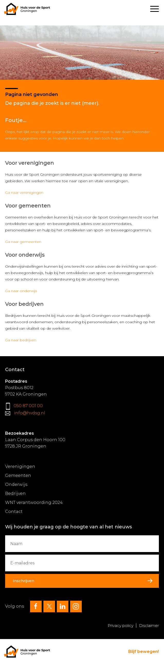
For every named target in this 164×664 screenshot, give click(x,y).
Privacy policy (120, 625)
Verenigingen (20, 466)
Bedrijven (15, 493)
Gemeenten (18, 475)
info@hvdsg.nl (29, 412)
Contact (14, 511)
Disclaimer (149, 625)
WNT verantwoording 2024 (34, 502)
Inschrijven (23, 580)
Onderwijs (16, 484)
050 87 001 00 (28, 405)
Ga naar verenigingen (24, 192)
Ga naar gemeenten (23, 241)
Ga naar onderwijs (21, 291)
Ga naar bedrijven (20, 340)
